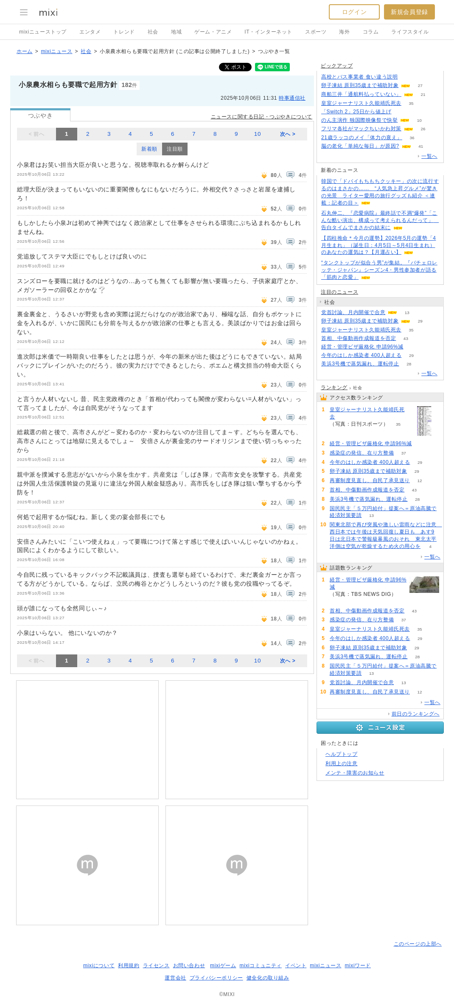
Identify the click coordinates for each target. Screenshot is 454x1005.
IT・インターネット (268, 32)
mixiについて (99, 966)
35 (411, 103)
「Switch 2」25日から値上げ (356, 112)
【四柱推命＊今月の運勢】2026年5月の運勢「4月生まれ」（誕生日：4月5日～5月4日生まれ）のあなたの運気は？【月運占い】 (378, 245)
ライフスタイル (410, 32)
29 (420, 321)
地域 (176, 32)
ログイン (354, 11)
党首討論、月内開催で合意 (353, 312)
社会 (153, 32)
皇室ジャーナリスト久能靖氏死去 (361, 103)
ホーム (25, 51)
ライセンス (156, 966)
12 (419, 480)
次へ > (288, 134)
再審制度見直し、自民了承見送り (370, 480)
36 (411, 137)
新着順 (149, 149)
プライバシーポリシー (216, 978)
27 (420, 85)
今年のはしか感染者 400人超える (361, 355)
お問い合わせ (189, 966)
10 (257, 134)
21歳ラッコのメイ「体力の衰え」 (361, 137)
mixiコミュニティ (261, 966)
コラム (371, 32)
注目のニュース (339, 292)
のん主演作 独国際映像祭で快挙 (359, 120)
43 (406, 338)
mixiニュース (56, 51)
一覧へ (429, 156)
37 (403, 453)
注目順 (175, 149)
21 (422, 94)
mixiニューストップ (43, 32)
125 (407, 77)
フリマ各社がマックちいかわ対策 (361, 129)
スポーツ (315, 32)
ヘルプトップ (341, 754)
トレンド (124, 32)
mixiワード (358, 966)
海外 (344, 32)
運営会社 (175, 978)
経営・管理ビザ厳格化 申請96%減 (362, 347)
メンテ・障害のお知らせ (354, 773)
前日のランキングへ (416, 714)
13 (407, 312)
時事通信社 (292, 98)
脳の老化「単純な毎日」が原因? (360, 146)
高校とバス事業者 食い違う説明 (359, 77)
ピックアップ (337, 66)
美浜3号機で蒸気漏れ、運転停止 (360, 364)
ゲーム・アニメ (213, 32)
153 (401, 111)
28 (408, 364)
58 (413, 347)
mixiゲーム (223, 966)
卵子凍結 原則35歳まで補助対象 (359, 85)
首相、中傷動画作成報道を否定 (358, 338)
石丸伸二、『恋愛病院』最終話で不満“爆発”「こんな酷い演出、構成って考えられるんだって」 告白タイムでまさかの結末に (380, 220)
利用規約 (128, 966)
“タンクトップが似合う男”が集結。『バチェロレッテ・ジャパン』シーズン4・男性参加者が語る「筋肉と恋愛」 (379, 270)
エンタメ (90, 32)
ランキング (334, 387)
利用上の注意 (341, 763)
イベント (295, 966)
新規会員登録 (409, 11)
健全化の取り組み (268, 978)
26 (422, 128)
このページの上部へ (418, 944)
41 (420, 146)
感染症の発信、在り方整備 (362, 453)
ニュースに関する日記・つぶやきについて (261, 117)
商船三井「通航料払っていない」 (361, 94)
